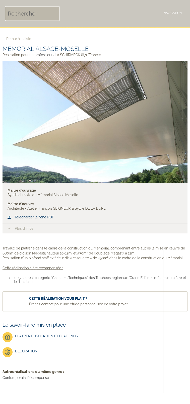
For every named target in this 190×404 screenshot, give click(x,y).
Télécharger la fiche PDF (34, 217)
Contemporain (14, 378)
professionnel (45, 55)
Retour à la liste (18, 39)
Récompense (38, 378)
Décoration (20, 352)
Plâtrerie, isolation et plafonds (40, 337)
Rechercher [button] (52, 13)
